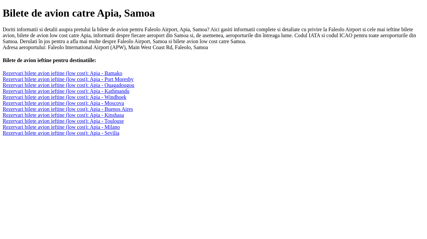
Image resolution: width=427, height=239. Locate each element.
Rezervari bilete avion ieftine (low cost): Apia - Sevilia (61, 133)
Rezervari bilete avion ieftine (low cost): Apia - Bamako (62, 73)
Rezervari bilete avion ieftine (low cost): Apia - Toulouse (63, 121)
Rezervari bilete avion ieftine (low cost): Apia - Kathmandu (66, 91)
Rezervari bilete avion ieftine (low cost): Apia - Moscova (63, 103)
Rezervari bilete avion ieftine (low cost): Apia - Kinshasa (63, 115)
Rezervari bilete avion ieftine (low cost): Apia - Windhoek (64, 97)
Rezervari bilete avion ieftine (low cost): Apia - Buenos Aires (68, 109)
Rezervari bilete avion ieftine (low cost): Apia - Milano (61, 127)
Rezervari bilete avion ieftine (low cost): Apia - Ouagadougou (68, 85)
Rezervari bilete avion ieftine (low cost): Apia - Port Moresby (68, 79)
